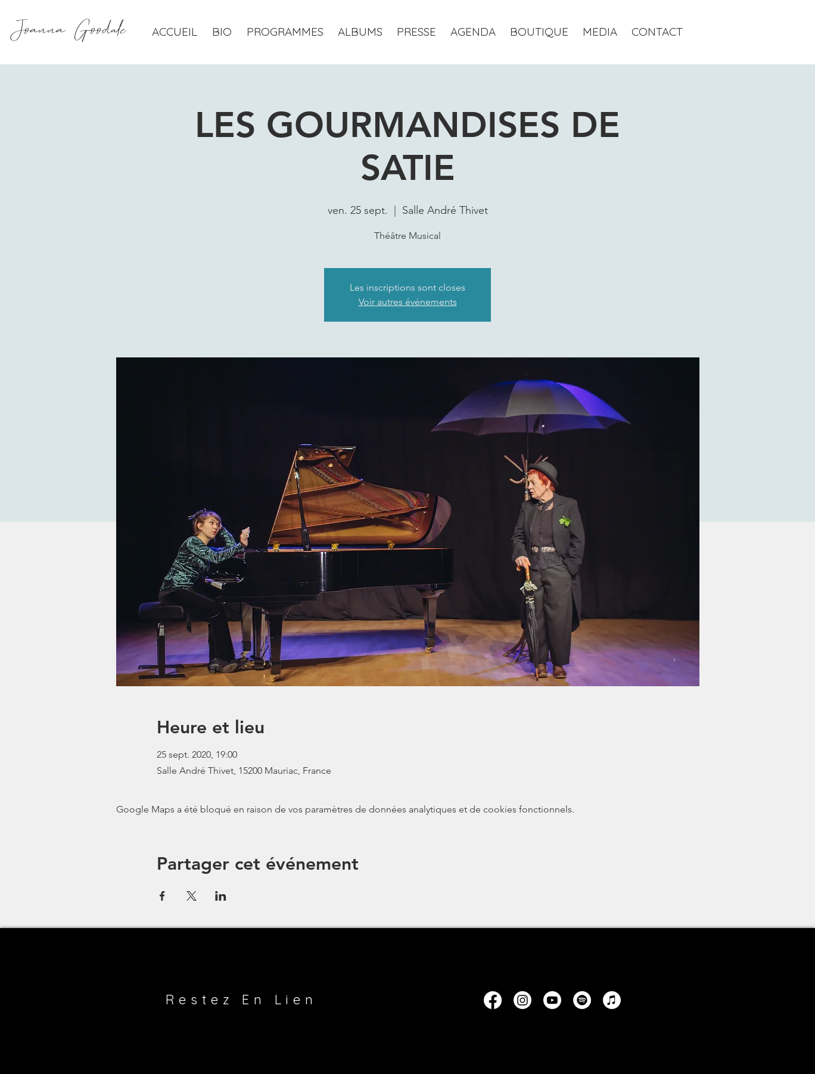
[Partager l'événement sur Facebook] (162, 896)
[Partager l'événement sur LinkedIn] (220, 896)
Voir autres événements (408, 301)
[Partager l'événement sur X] (191, 896)
